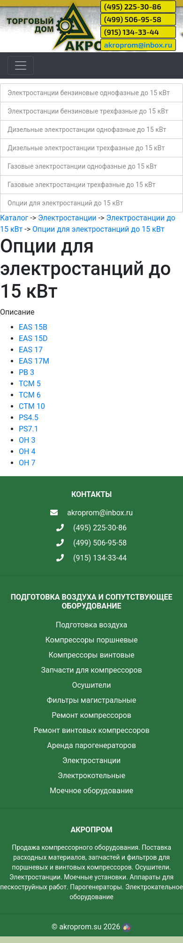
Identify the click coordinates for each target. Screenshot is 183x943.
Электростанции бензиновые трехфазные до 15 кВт (88, 111)
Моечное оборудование (91, 790)
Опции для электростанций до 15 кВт (65, 203)
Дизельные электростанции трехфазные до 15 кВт (86, 148)
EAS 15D (33, 338)
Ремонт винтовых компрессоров (91, 730)
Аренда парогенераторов (91, 745)
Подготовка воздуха (91, 624)
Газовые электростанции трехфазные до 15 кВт (81, 184)
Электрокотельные (91, 775)
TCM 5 (30, 383)
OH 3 (27, 440)
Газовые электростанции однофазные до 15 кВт (82, 166)
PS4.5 (28, 417)
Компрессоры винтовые (91, 654)
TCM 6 (30, 394)
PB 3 (26, 372)
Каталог (14, 217)
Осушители (91, 685)
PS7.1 (28, 428)
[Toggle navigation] (21, 65)
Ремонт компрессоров (91, 715)
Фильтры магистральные (91, 700)
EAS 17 (31, 349)
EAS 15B (33, 327)
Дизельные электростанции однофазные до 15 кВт (87, 129)
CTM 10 (32, 406)
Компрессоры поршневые (91, 639)
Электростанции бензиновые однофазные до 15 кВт (89, 93)
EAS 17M (34, 361)
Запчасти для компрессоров (91, 670)
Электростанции (67, 217)
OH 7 (27, 462)
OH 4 (27, 451)
